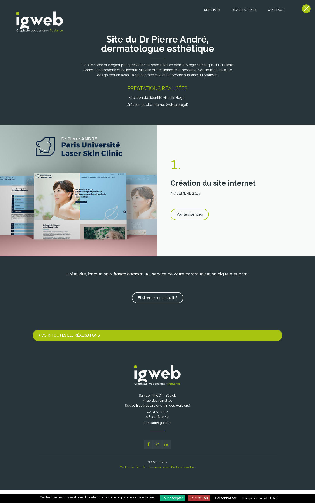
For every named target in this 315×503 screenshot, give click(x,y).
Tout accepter (172, 498)
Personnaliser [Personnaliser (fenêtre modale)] (225, 498)
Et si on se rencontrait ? (157, 298)
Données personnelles (155, 466)
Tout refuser (199, 498)
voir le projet (177, 104)
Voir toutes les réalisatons (70, 335)
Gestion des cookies (183, 466)
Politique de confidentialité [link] (259, 498)
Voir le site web (190, 214)
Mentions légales (130, 466)
